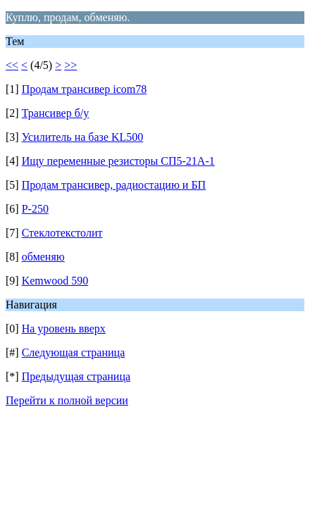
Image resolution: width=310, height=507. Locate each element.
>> (70, 65)
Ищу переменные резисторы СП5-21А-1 (118, 161)
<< (12, 65)
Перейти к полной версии (67, 400)
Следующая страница (73, 352)
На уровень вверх (64, 328)
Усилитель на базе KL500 (83, 137)
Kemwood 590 (55, 281)
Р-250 (35, 209)
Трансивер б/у (55, 113)
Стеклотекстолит (62, 233)
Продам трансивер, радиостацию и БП (114, 185)
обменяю (43, 257)
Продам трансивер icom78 (84, 89)
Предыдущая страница (76, 376)
